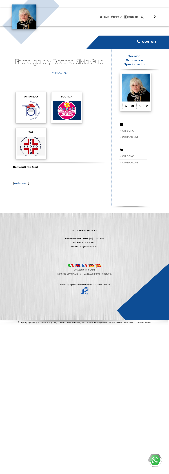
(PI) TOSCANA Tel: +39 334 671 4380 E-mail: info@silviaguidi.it (84, 238)
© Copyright (23, 322)
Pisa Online (116, 322)
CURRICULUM (130, 137)
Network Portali (144, 322)
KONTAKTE (131, 15)
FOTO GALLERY (59, 73)
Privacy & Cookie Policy (41, 322)
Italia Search (129, 322)
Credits (62, 322)
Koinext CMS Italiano (95, 284)
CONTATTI (147, 42)
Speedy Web (76, 284)
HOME (104, 15)
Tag (55, 322)
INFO (116, 15)
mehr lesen (21, 183)
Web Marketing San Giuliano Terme (83, 322)
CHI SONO (128, 131)
